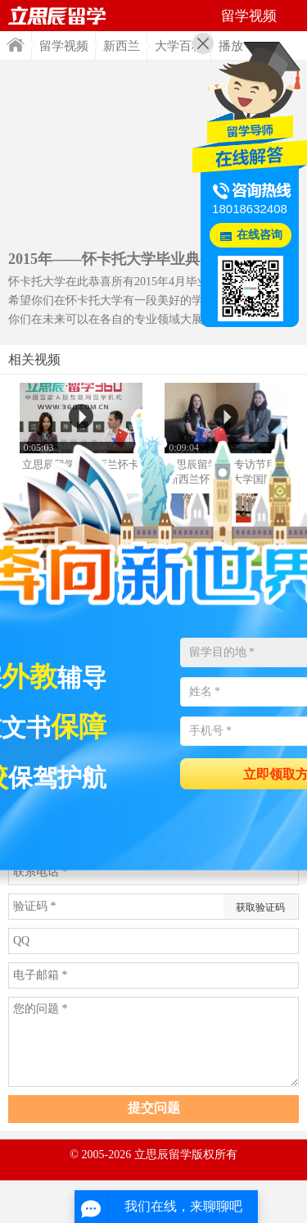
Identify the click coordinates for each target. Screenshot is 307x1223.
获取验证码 (260, 907)
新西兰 (121, 45)
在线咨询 (259, 235)
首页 (16, 45)
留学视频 (63, 45)
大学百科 (179, 45)
